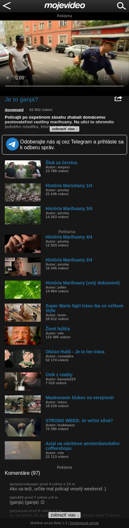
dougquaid (14, 110)
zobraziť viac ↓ (65, 129)
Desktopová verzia (84, 523)
